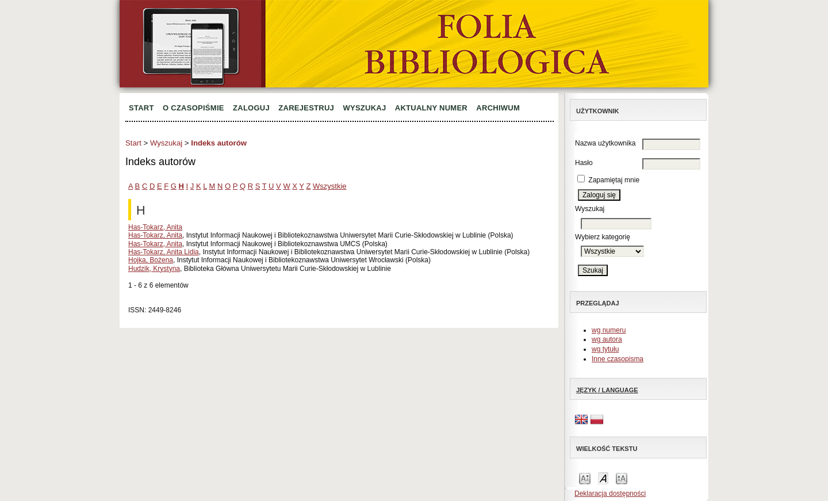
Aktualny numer (431, 108)
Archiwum (498, 108)
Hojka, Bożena (150, 260)
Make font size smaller (585, 477)
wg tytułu (605, 349)
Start (141, 108)
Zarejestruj (306, 108)
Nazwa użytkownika (605, 143)
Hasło (584, 163)
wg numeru (609, 330)
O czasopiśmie (193, 108)
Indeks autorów (219, 143)
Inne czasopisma (617, 359)
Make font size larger (621, 477)
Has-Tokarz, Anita (155, 227)
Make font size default (603, 477)
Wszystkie (330, 186)
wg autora (607, 339)
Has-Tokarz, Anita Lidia (163, 252)
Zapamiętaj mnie (613, 180)
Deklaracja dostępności (610, 493)
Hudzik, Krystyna (154, 269)
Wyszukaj (364, 108)
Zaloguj (251, 108)
